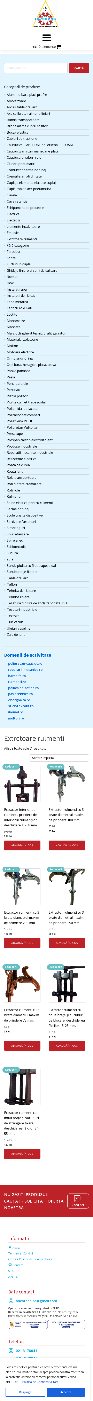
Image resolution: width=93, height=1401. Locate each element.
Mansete (13, 327)
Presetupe (15, 433)
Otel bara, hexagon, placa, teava (31, 364)
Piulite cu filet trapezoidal (26, 402)
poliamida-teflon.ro (23, 688)
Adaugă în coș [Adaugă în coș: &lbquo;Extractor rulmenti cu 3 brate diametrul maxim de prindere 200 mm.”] (22, 943)
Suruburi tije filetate (22, 571)
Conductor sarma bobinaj (26, 170)
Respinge (25, 1392)
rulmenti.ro (17, 681)
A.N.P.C (13, 1277)
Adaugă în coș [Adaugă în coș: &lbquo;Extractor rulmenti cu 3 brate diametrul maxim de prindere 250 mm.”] (67, 943)
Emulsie (13, 232)
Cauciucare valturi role (24, 157)
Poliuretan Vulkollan (22, 427)
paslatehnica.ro (20, 694)
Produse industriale (22, 446)
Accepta (65, 1392)
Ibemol (12, 276)
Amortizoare (16, 101)
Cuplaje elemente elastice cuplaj (31, 182)
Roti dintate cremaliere (24, 484)
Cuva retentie (17, 201)
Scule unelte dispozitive (25, 515)
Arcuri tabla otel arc (22, 107)
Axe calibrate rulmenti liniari (28, 113)
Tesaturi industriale (22, 609)
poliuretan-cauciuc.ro (25, 663)
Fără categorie (18, 245)
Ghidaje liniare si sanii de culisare (32, 270)
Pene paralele (17, 383)
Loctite (12, 314)
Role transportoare (22, 477)
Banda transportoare (23, 120)
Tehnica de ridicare (21, 590)
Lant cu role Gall (19, 308)
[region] (45, 1379)
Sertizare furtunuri (21, 521)
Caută (79, 68)
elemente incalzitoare (23, 226)
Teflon (12, 584)
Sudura (12, 553)
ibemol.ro (15, 712)
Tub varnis (15, 622)
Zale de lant (16, 634)
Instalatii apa (17, 289)
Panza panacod (18, 371)
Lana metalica (17, 302)
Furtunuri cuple (19, 264)
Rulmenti (14, 496)
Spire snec (15, 540)
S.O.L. (12, 1271)
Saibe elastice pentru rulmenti (30, 503)
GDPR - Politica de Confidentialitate (35, 1382)
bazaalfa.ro (17, 676)
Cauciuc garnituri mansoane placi (32, 151)
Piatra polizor (17, 396)
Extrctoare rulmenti (22, 239)
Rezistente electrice (22, 459)
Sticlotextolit (16, 546)
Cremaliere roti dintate (24, 176)
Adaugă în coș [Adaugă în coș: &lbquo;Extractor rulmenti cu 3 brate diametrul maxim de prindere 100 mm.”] (67, 845)
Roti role (13, 490)
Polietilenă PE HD (20, 421)
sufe (10, 559)
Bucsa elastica (17, 132)
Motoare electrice (20, 352)
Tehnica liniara (18, 597)
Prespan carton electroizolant (30, 440)
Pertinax (13, 389)
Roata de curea (18, 465)
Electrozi (13, 220)
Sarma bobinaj (18, 509)
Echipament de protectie (25, 207)
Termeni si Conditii (20, 1253)
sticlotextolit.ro (21, 706)
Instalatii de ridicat (21, 295)
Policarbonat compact (23, 415)
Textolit (13, 616)
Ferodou (13, 251)
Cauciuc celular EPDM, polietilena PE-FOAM (40, 145)
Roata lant (15, 471)
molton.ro (16, 718)
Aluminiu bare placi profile (27, 94)
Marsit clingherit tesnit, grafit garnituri (37, 333)
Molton (12, 346)
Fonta (11, 258)
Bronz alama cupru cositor (27, 126)
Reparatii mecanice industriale (30, 452)
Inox (10, 283)
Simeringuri (16, 528)
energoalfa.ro (19, 700)
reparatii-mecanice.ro (25, 669)
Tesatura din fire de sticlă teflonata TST (37, 603)
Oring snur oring (20, 358)
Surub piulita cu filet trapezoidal (31, 565)
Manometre (16, 320)
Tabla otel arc (17, 578)
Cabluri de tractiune (22, 138)
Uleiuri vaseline (18, 628)
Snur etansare (18, 534)
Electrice (13, 214)
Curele (12, 195)
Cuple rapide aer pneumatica (29, 189)
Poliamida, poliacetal (22, 408)
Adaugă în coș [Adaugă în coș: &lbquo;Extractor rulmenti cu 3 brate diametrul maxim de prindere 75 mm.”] (22, 1045)
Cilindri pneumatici (21, 164)
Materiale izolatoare (22, 339)
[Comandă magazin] (59, 758)
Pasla (11, 377)
